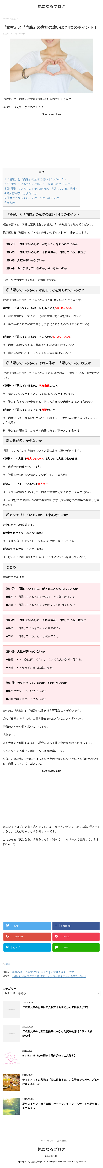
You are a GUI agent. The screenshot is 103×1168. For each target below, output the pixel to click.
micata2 (82, 1161)
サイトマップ (47, 1140)
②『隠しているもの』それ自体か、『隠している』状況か (41, 188)
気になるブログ (51, 7)
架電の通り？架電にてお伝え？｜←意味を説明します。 (44, 972)
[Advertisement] (51, 140)
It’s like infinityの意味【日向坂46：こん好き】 (49, 1055)
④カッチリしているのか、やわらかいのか (31, 197)
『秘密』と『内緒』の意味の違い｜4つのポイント (36, 179)
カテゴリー (9, 988)
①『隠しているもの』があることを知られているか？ (38, 183)
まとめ (9, 202)
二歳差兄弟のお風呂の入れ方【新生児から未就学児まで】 (55, 1007)
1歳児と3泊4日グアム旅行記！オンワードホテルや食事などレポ (49, 976)
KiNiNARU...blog (51, 1156)
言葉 (8, 964)
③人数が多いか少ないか (20, 193)
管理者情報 (62, 1140)
